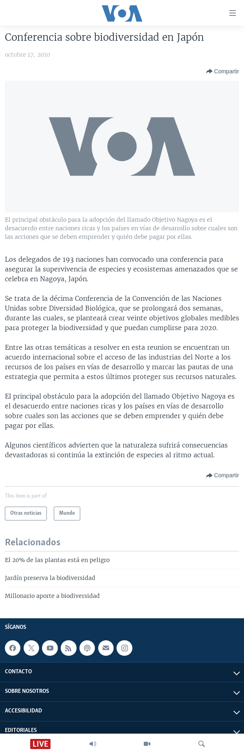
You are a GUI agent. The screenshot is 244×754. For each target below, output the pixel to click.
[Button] (222, 71)
